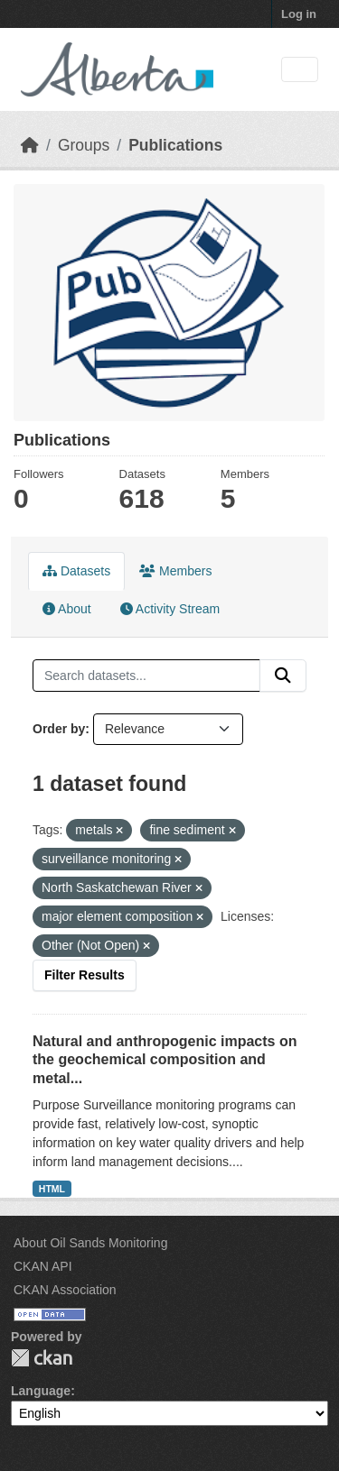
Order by (59, 729)
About (66, 609)
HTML (52, 1188)
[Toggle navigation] (299, 70)
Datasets (76, 571)
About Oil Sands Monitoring (90, 1243)
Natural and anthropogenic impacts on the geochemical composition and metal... (165, 1060)
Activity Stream (170, 609)
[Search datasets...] (146, 675)
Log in (298, 14)
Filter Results (84, 975)
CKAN (41, 1357)
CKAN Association (65, 1290)
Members (175, 571)
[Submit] (282, 675)
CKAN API (43, 1266)
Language (41, 1391)
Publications (175, 145)
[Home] (30, 145)
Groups (83, 145)
